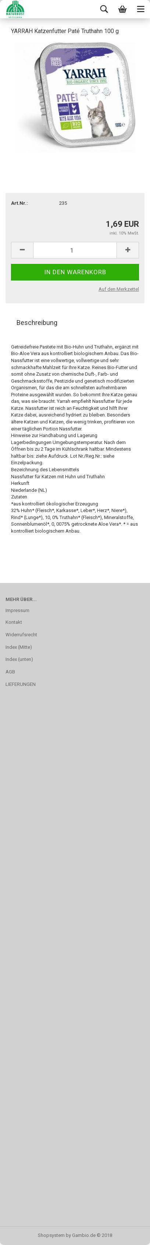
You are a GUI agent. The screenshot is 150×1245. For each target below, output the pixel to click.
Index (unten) (19, 659)
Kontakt (14, 622)
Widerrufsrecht (21, 634)
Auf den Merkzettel (119, 289)
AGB (10, 672)
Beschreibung (37, 322)
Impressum (17, 610)
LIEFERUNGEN (21, 684)
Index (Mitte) (19, 647)
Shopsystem (51, 1235)
